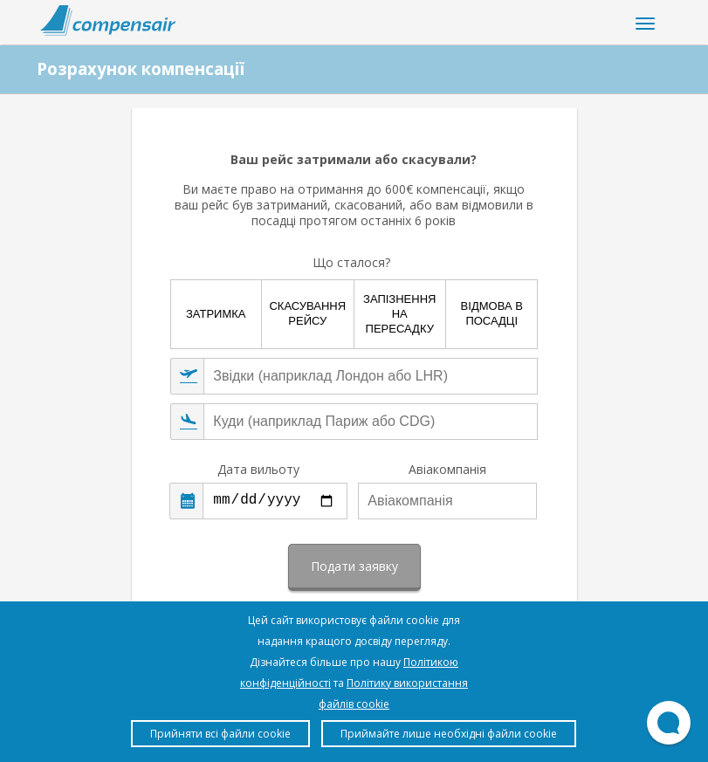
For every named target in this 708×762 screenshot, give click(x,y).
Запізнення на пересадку (399, 313)
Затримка (216, 313)
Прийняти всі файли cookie (220, 733)
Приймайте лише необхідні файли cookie (448, 733)
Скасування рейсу (307, 313)
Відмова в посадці (492, 313)
